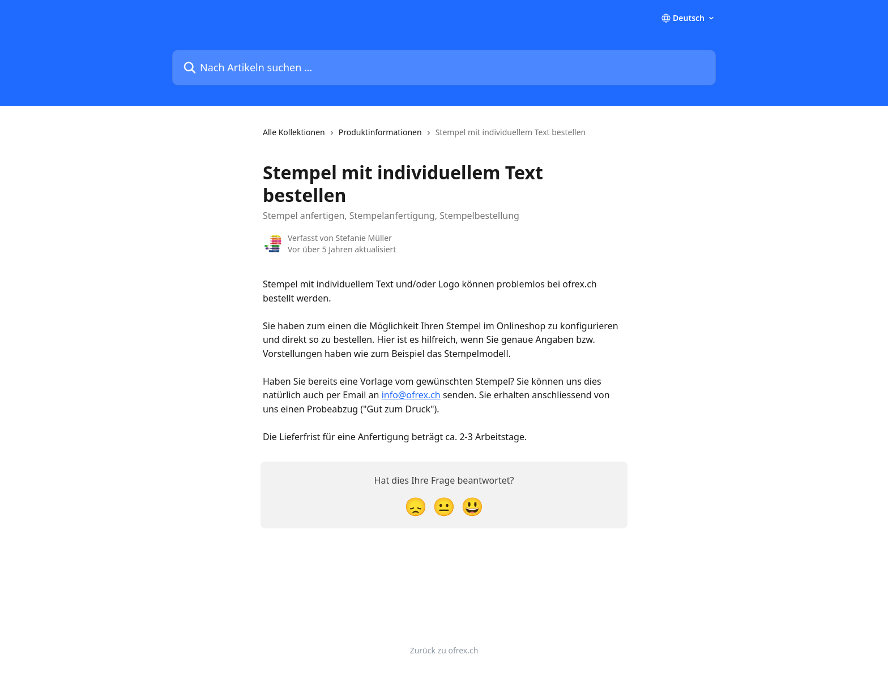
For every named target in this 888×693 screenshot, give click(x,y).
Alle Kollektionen (294, 132)
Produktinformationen (380, 132)
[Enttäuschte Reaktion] (416, 506)
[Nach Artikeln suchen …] (444, 67)
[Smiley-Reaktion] (472, 506)
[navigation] (424, 137)
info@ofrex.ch (411, 395)
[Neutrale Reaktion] (444, 506)
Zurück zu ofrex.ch (444, 650)
